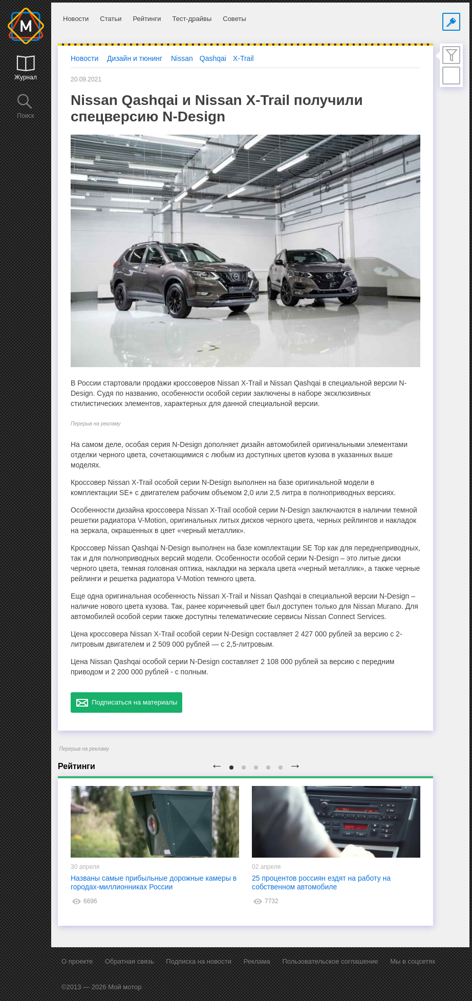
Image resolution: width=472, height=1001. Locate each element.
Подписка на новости (198, 961)
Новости (76, 19)
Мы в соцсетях (412, 961)
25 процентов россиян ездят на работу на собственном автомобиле (321, 882)
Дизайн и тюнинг (134, 58)
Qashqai (213, 58)
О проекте (77, 961)
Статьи (110, 19)
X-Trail (243, 58)
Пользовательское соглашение (330, 961)
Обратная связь (129, 961)
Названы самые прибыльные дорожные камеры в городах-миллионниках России (154, 882)
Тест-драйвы (191, 19)
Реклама (257, 961)
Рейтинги (147, 19)
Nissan (182, 58)
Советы (234, 19)
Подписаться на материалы (126, 702)
